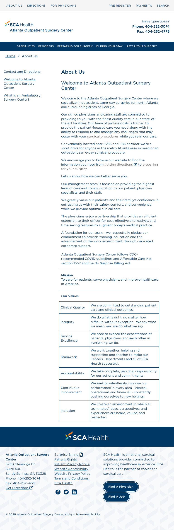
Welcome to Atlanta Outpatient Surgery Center (19, 83)
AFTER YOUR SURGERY (141, 46)
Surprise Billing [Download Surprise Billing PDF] (69, 454)
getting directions (118, 164)
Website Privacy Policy (72, 473)
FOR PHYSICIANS (63, 5)
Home (10, 56)
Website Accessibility (71, 469)
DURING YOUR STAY (109, 46)
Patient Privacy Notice (71, 464)
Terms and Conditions (71, 478)
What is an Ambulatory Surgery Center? (22, 97)
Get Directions (17, 488)
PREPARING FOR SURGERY (75, 46)
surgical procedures (102, 136)
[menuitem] (14, 5)
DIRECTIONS (36, 5)
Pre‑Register (120, 5)
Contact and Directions (22, 71)
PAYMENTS (144, 5)
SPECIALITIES (26, 46)
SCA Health (63, 483)
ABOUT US (14, 5)
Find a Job (116, 496)
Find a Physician (120, 486)
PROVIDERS (46, 46)
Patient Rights (65, 459)
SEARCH (163, 5)
